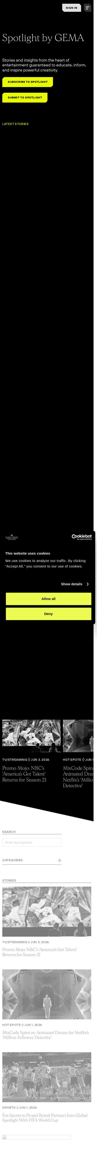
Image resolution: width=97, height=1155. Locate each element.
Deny (48, 614)
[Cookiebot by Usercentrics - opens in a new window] (71, 537)
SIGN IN (71, 7)
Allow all (48, 599)
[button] (87, 8)
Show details (71, 584)
